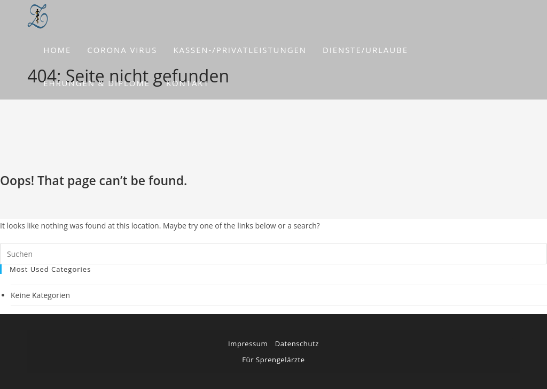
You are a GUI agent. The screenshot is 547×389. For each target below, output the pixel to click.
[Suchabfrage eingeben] (273, 253)
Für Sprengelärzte (273, 359)
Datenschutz (297, 343)
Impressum (248, 343)
